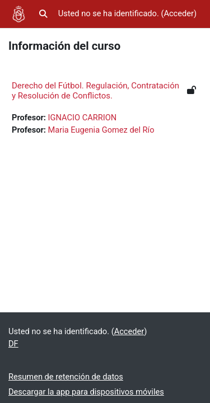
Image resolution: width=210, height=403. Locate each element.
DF (13, 344)
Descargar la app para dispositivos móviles (86, 392)
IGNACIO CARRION (82, 118)
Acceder (179, 13)
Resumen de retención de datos (65, 377)
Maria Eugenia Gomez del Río (101, 130)
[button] (43, 14)
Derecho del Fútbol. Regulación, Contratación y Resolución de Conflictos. (95, 91)
